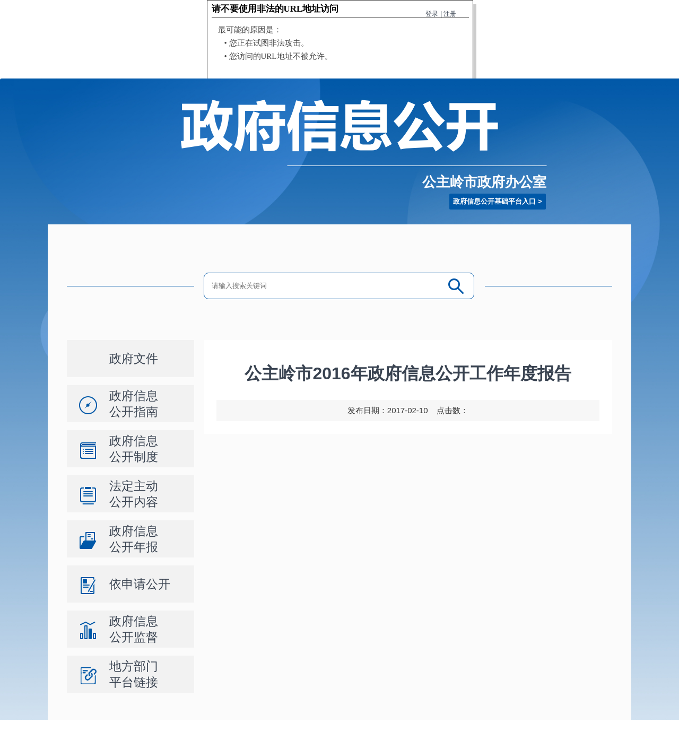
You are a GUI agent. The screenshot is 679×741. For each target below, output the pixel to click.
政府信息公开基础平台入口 (494, 201)
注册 (449, 14)
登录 (431, 14)
